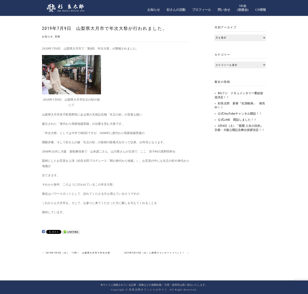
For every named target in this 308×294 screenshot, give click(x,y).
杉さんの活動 (176, 9)
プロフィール (201, 9)
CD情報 (260, 9)
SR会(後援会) (242, 7)
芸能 (57, 36)
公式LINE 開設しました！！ (237, 119)
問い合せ (224, 9)
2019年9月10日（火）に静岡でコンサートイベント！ (156, 253)
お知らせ (153, 9)
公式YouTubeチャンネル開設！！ (240, 113)
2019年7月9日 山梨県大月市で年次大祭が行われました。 (104, 28)
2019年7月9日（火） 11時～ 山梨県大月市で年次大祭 (76, 253)
